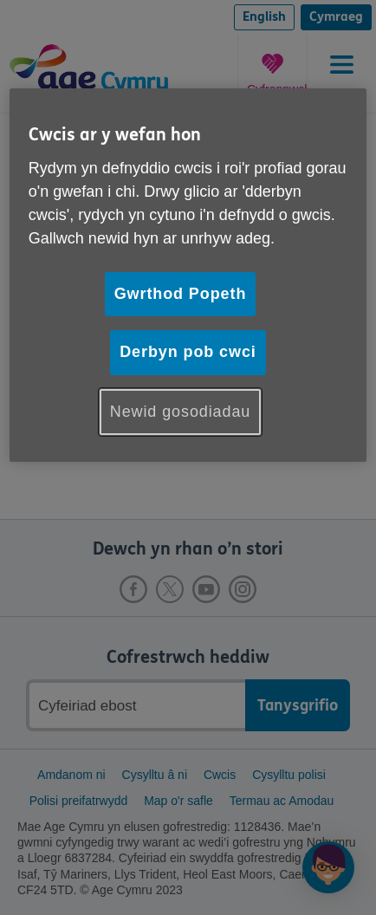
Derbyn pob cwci (188, 351)
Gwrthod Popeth (180, 293)
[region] (188, 274)
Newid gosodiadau (180, 411)
